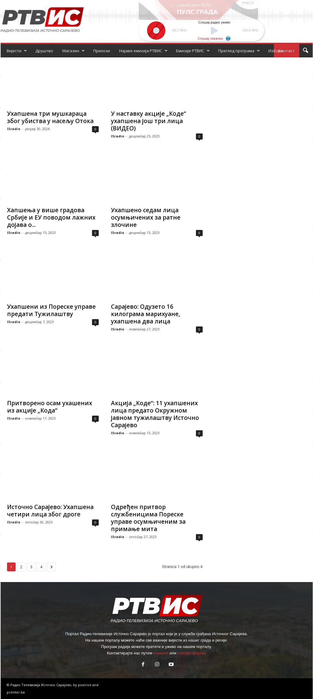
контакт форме (191, 653)
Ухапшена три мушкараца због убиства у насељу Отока (50, 117)
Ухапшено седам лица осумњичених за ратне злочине (145, 217)
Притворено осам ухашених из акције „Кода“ (49, 406)
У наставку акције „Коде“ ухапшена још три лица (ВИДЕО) (148, 121)
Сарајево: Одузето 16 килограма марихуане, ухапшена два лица (145, 314)
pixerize (85, 685)
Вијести (17, 50)
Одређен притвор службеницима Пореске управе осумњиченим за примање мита (148, 518)
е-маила (160, 653)
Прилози (101, 50)
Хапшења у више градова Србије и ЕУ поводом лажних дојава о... (51, 217)
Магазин (73, 50)
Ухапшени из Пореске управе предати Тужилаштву (51, 310)
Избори (275, 50)
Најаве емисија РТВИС (143, 50)
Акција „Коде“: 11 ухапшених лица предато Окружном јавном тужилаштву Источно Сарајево (155, 414)
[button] (305, 50)
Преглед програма (239, 50)
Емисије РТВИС (193, 50)
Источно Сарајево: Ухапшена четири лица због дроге (50, 510)
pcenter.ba (16, 692)
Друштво (44, 50)
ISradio (13, 128)
